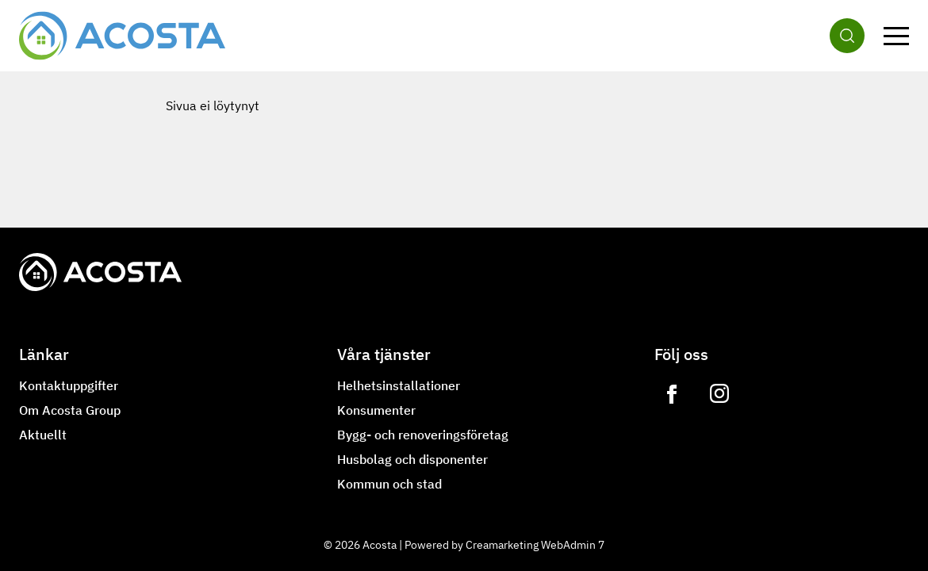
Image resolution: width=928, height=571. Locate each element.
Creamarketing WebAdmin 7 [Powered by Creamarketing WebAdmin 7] (535, 545)
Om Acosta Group (70, 410)
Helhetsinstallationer (398, 385)
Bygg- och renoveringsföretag (422, 435)
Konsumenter (376, 410)
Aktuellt (43, 435)
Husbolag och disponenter (412, 459)
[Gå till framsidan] (122, 35)
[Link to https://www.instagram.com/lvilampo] (719, 394)
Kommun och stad (389, 484)
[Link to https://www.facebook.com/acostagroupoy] (671, 394)
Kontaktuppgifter (68, 385)
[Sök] (847, 35)
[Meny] (896, 35)
